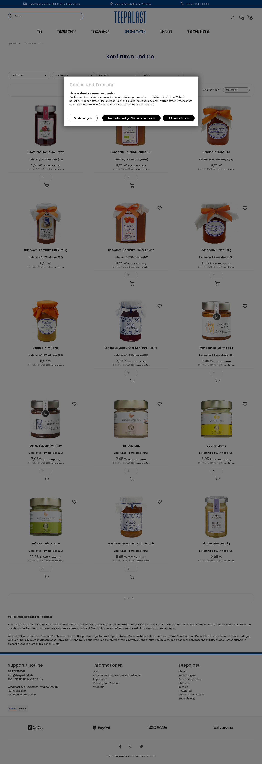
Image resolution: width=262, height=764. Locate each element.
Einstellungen (83, 118)
